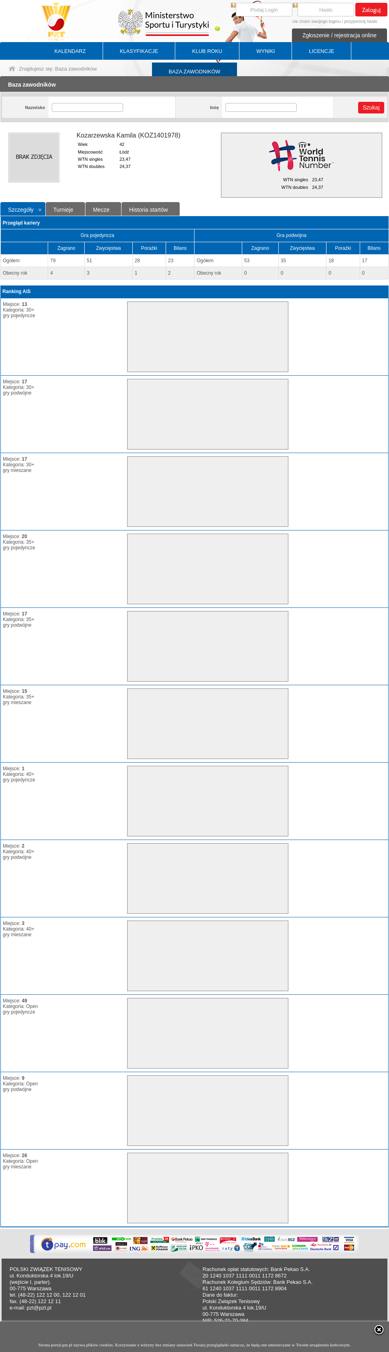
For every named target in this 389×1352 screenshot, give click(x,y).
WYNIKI (265, 51)
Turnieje (63, 209)
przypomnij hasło (360, 21)
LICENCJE (321, 51)
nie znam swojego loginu (316, 21)
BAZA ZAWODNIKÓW (195, 72)
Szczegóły (21, 209)
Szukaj (371, 107)
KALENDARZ (70, 51)
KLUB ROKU (207, 51)
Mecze (101, 209)
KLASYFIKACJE (139, 51)
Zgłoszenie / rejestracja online (339, 35)
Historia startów (148, 209)
